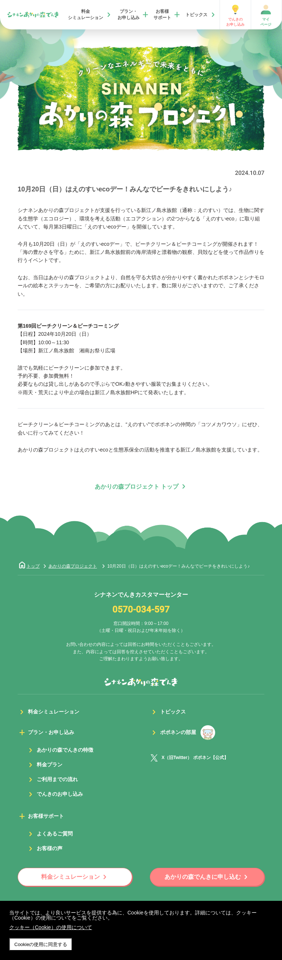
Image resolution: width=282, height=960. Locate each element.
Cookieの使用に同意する (40, 944)
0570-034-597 (141, 609)
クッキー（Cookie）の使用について (50, 927)
